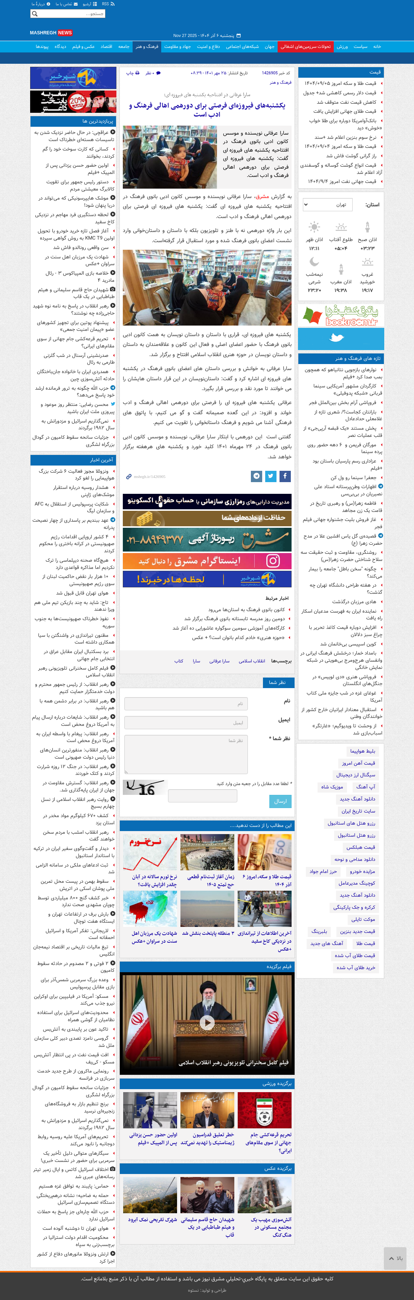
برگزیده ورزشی (277, 1084)
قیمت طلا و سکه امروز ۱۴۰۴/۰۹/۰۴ (340, 146)
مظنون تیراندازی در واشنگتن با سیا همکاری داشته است (76, 639)
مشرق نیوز (327, 19)
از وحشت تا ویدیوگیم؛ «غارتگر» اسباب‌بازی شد (347, 729)
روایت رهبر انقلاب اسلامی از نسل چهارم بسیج (78, 803)
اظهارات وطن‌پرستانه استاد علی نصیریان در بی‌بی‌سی (348, 490)
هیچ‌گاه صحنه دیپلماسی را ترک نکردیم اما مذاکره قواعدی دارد (80, 564)
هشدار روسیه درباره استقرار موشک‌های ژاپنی (84, 491)
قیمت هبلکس (361, 847)
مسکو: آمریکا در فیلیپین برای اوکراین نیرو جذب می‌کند (74, 1000)
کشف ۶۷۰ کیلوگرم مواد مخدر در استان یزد (79, 819)
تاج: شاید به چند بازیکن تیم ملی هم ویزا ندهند (74, 606)
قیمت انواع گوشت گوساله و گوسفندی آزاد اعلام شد (341, 169)
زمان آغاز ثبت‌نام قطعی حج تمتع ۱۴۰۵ (210, 881)
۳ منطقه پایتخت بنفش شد (208, 933)
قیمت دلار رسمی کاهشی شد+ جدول (339, 93)
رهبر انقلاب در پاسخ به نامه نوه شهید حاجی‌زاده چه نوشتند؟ (74, 310)
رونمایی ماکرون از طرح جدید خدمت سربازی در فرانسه (76, 1075)
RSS (108, 4)
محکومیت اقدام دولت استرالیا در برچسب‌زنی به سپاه (79, 1241)
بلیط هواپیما (362, 751)
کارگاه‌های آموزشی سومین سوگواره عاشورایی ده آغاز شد (229, 628)
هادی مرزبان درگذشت (354, 601)
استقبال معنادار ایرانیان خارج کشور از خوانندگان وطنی (341, 713)
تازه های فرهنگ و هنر (358, 359)
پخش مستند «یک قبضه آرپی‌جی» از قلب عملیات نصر (342, 432)
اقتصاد (106, 46)
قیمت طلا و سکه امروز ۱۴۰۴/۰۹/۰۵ (340, 83)
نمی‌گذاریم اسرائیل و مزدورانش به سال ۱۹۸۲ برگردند (78, 425)
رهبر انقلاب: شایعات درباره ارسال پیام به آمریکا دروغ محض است (73, 721)
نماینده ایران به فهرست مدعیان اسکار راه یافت (341, 615)
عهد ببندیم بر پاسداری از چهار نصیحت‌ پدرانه (73, 524)
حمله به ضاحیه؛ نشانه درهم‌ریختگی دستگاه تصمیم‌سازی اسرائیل (76, 1199)
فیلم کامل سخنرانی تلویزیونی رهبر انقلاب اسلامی (234, 1063)
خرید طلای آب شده (356, 968)
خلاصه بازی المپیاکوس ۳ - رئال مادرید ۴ (80, 277)
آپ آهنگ (365, 787)
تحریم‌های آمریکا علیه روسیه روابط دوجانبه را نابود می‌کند (76, 1140)
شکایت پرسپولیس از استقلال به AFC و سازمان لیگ (75, 508)
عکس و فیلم (83, 46)
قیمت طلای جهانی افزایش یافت (344, 111)
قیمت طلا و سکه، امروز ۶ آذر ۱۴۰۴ (267, 881)
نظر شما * (279, 739)
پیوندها (42, 46)
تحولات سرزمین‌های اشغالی (306, 46)
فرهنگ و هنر (147, 46)
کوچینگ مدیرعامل (357, 883)
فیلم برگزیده (279, 967)
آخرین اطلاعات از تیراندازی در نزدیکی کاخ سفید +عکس (265, 941)
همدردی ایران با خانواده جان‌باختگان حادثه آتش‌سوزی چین (76, 375)
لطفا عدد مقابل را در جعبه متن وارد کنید (254, 784)
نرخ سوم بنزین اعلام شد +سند (345, 137)
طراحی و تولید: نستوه (207, 1290)
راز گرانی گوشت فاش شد (351, 156)
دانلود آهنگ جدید (357, 799)
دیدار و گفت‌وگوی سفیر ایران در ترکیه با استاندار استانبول (74, 852)
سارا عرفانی (219, 661)
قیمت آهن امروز (358, 763)
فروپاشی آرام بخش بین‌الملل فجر (342, 402)
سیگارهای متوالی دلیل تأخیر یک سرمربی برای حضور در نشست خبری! (78, 1157)
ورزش (342, 46)
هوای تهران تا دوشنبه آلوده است (75, 1228)
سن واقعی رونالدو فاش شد (80, 247)
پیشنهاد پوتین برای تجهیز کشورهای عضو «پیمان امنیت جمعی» (76, 326)
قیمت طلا (365, 944)
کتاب (178, 661)
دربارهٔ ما (41, 4)
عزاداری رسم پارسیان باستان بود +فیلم (347, 465)
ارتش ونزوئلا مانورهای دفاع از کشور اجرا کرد (76, 1258)
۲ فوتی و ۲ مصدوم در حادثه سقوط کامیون (76, 967)
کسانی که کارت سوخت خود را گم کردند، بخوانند (79, 153)
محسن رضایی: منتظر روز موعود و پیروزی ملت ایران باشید (78, 408)
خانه (377, 46)
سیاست (360, 46)
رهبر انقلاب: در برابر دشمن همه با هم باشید (77, 705)
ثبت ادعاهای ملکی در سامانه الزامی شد (75, 869)
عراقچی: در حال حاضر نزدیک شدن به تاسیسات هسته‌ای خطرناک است (74, 136)
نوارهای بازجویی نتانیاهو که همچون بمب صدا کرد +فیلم (343, 373)
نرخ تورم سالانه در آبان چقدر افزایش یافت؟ (154, 881)
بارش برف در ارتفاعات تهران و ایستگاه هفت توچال (81, 918)
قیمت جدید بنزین (357, 932)
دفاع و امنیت (208, 46)
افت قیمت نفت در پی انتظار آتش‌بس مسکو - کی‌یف (74, 1058)
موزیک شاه (332, 787)
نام (287, 701)
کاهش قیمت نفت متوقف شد (346, 102)
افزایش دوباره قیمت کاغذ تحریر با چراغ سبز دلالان (345, 631)
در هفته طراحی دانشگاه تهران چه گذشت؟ (346, 589)
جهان (270, 46)
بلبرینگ (319, 932)
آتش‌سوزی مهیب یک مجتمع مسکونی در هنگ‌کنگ (271, 1227)
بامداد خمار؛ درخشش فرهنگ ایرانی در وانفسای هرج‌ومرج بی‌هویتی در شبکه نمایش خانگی (341, 660)
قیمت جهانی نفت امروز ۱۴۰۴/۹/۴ (342, 181)
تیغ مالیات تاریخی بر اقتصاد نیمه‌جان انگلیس (74, 950)
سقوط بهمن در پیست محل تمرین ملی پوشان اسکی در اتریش (78, 885)
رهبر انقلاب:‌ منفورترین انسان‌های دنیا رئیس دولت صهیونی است (77, 754)
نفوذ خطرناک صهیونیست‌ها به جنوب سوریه (75, 622)
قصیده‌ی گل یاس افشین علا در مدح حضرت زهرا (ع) (343, 540)
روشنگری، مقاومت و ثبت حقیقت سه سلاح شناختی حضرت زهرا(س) (341, 556)
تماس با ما (67, 4)
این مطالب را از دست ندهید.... (261, 826)
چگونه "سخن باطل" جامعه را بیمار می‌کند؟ (345, 572)
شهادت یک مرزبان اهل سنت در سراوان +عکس (154, 937)
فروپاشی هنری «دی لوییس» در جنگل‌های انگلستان (347, 680)
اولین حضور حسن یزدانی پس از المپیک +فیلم (153, 1139)
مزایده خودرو (362, 872)
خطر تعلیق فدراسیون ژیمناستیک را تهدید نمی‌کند (207, 1139)
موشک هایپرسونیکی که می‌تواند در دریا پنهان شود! (76, 202)
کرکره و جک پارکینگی (354, 907)
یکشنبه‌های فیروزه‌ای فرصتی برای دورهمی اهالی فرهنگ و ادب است (207, 110)
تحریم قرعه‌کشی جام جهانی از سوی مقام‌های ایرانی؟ (269, 1143)
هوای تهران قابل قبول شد (82, 593)
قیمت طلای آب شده (355, 956)
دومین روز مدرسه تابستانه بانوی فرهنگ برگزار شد (234, 618)
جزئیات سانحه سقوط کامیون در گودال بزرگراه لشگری (73, 441)
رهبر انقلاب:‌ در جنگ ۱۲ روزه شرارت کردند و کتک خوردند (76, 770)
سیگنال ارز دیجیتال (355, 775)
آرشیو (90, 4)
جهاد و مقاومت (177, 46)
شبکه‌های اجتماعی (242, 46)
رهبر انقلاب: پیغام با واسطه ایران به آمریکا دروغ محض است (75, 737)
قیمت (375, 72)
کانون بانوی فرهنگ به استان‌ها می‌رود (246, 609)
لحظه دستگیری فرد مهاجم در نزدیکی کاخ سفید (75, 218)
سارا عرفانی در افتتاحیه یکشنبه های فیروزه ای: (207, 95)
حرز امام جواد (323, 872)
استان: (372, 205)
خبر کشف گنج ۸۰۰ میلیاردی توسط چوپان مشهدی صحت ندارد (76, 901)
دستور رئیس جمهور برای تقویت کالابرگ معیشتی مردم (80, 185)
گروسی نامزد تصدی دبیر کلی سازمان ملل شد (74, 1042)
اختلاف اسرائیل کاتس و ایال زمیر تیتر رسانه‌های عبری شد (74, 1173)
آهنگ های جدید (326, 944)
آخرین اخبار (101, 460)
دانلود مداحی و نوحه (355, 860)
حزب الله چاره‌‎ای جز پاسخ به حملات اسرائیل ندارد (76, 1215)
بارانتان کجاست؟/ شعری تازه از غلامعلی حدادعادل (348, 416)
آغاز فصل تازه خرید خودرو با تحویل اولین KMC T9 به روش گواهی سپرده (76, 234)
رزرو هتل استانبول (356, 835)
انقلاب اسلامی (252, 661)
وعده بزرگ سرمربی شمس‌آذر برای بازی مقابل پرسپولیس (78, 983)
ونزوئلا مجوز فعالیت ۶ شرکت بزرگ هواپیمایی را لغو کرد (77, 475)
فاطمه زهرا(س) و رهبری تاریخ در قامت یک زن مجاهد (346, 507)
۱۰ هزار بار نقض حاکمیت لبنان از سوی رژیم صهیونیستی (78, 580)
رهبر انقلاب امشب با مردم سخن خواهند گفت (79, 836)
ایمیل (284, 720)
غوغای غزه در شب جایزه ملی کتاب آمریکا (344, 697)
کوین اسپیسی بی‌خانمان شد (348, 644)
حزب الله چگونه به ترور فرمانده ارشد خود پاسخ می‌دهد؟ (75, 392)
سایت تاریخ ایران (358, 811)
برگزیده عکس (278, 1168)
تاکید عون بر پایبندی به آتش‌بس (75, 1029)
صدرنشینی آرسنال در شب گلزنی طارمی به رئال (79, 359)
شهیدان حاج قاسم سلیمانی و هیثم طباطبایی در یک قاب (207, 1227)
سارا (196, 661)
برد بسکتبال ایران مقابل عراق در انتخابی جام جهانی (79, 655)
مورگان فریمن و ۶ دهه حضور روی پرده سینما (344, 448)
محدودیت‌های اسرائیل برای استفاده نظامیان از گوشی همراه (76, 1016)
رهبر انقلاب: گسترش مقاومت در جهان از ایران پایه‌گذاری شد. (79, 786)
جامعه (124, 46)
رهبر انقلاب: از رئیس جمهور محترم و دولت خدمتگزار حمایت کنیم (75, 688)
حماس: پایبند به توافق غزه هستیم (73, 1186)
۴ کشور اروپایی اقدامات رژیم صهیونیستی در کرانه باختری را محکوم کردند (77, 544)
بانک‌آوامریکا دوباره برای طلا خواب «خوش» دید (345, 124)
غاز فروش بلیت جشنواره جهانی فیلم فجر (342, 523)
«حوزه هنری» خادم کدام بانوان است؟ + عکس (238, 637)
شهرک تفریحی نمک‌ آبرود (152, 1219)
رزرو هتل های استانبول (351, 823)
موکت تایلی (363, 920)
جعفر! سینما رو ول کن (353, 477)
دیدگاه (60, 46)
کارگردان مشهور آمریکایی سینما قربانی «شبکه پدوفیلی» (347, 390)
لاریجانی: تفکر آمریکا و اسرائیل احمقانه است (80, 934)
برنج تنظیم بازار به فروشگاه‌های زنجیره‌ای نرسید (80, 1107)
